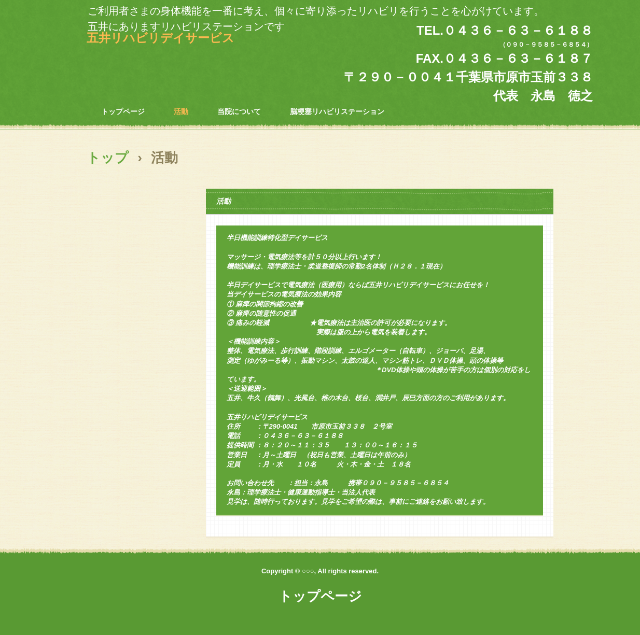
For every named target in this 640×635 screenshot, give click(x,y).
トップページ (123, 111)
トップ (108, 157)
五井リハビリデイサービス (160, 38)
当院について (239, 111)
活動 (181, 111)
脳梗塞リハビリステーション (337, 111)
